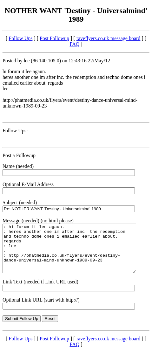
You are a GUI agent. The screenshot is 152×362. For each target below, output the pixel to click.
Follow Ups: (15, 130)
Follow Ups (20, 38)
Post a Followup (19, 155)
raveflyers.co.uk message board (108, 38)
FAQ (74, 44)
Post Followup (54, 38)
